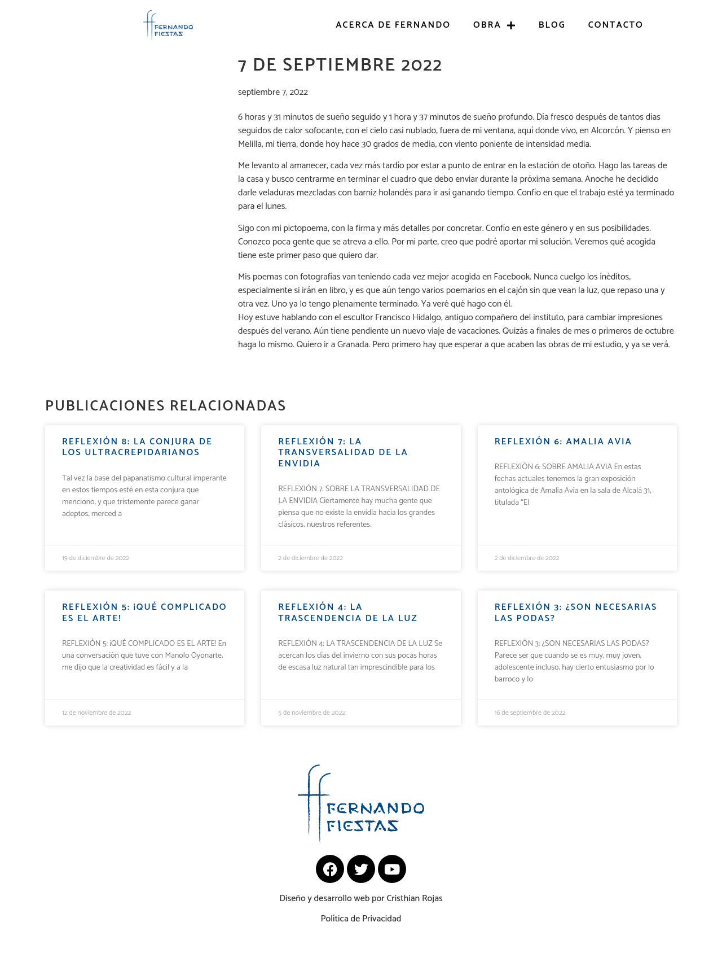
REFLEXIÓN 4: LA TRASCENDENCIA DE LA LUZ (347, 613)
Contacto (616, 25)
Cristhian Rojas (414, 898)
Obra (494, 25)
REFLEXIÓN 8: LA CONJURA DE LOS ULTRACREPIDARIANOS (137, 447)
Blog (552, 25)
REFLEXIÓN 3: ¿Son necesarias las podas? (576, 613)
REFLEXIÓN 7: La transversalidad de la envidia (343, 452)
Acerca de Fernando (393, 25)
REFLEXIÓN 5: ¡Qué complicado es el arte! (144, 613)
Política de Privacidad (360, 919)
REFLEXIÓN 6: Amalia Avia (563, 441)
